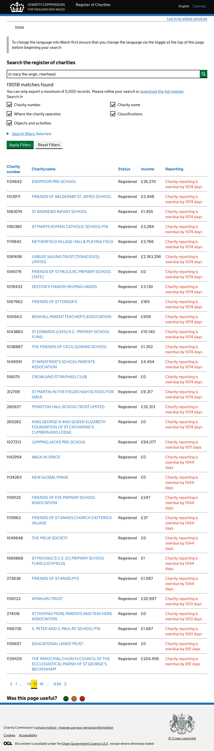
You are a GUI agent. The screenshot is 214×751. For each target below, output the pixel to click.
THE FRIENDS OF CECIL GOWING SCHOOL (69, 346)
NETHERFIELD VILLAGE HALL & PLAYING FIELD (72, 241)
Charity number (27, 104)
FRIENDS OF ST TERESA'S (54, 301)
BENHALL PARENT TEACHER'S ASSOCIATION (71, 316)
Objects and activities (32, 123)
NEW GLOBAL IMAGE (50, 477)
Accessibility (28, 735)
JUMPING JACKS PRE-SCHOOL (59, 442)
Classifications (130, 114)
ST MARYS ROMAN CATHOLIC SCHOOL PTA (70, 226)
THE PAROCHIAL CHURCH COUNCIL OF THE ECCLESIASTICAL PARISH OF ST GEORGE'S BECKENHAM (71, 664)
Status (124, 169)
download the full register (162, 91)
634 (57, 685)
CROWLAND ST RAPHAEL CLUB (59, 376)
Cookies (9, 735)
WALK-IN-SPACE (46, 457)
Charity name (128, 104)
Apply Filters (20, 144)
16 (41, 685)
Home (19, 27)
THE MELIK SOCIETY (50, 538)
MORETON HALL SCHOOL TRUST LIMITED (68, 406)
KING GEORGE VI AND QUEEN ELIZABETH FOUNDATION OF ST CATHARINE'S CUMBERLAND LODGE (69, 427)
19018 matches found (30, 85)
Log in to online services (187, 18)
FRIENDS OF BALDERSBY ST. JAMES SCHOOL (71, 196)
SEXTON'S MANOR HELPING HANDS (64, 286)
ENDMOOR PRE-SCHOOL (54, 181)
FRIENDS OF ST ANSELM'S (55, 578)
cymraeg (199, 6)
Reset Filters (49, 144)
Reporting (174, 169)
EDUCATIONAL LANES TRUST (57, 643)
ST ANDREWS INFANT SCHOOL (59, 211)
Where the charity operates (37, 114)
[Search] (107, 74)
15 (35, 685)
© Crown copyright (182, 738)
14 (29, 685)
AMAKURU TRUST (47, 598)
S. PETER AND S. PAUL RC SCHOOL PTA (66, 628)
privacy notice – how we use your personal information (74, 728)
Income (147, 169)
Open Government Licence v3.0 (85, 744)
